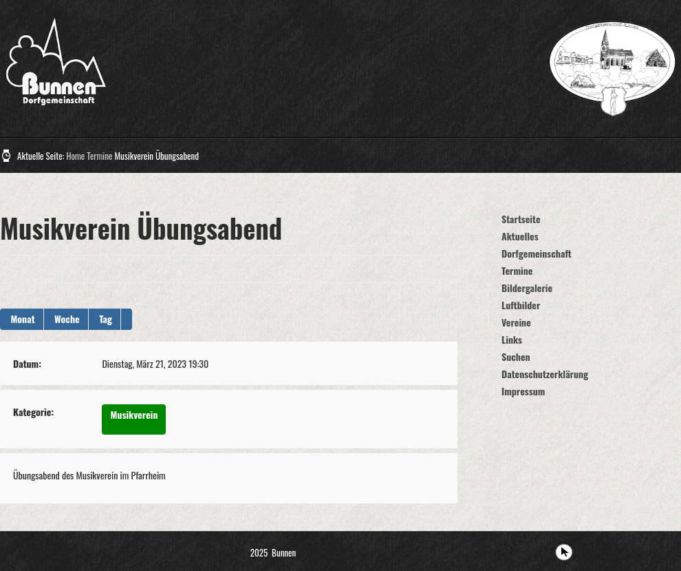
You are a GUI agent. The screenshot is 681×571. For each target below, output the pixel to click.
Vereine (516, 322)
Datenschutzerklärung (544, 373)
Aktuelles (520, 236)
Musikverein (134, 414)
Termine (99, 156)
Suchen (515, 356)
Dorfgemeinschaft (536, 253)
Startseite (521, 218)
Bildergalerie (526, 287)
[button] (126, 319)
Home (75, 156)
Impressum (523, 391)
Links (511, 339)
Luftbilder (520, 305)
